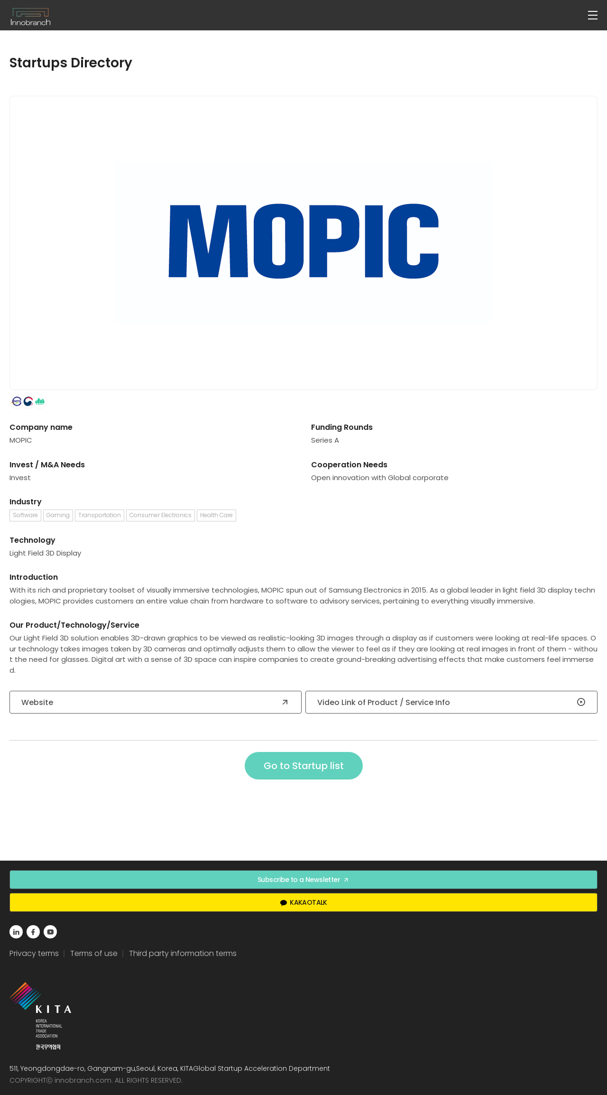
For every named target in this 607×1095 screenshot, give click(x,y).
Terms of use (94, 953)
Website (155, 702)
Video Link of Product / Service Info (451, 702)
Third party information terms (183, 953)
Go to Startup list (304, 765)
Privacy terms (34, 953)
